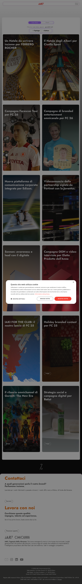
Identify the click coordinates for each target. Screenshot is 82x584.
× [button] (73, 282)
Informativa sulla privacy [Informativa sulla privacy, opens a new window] (42, 294)
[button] (18, 299)
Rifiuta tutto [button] (45, 299)
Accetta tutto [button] (63, 299)
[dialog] (41, 292)
